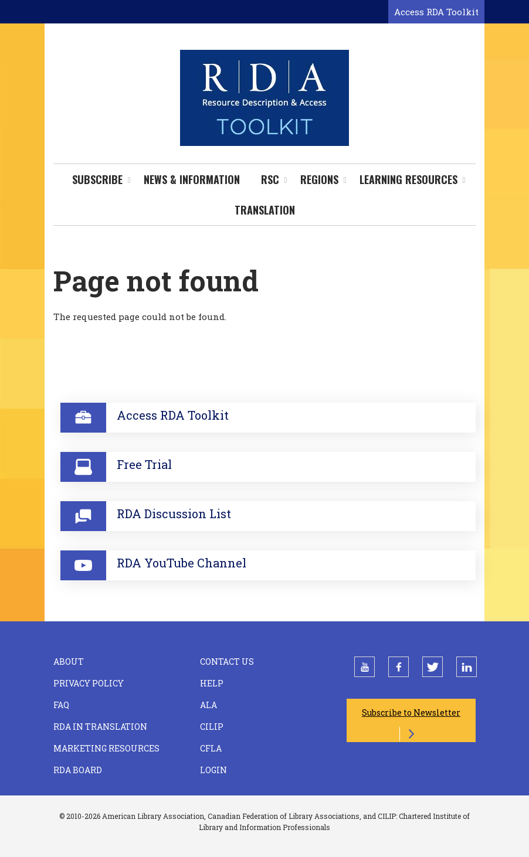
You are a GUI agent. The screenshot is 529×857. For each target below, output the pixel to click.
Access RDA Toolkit (436, 12)
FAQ (61, 704)
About (68, 661)
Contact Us (227, 661)
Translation (265, 209)
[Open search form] (377, 12)
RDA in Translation (100, 726)
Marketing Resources (106, 748)
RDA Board (77, 770)
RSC (270, 179)
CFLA (211, 748)
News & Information (192, 179)
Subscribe (97, 179)
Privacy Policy (88, 683)
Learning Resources (408, 179)
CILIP (211, 726)
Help (211, 683)
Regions (319, 179)
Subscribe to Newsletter (411, 712)
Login (213, 770)
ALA (208, 704)
